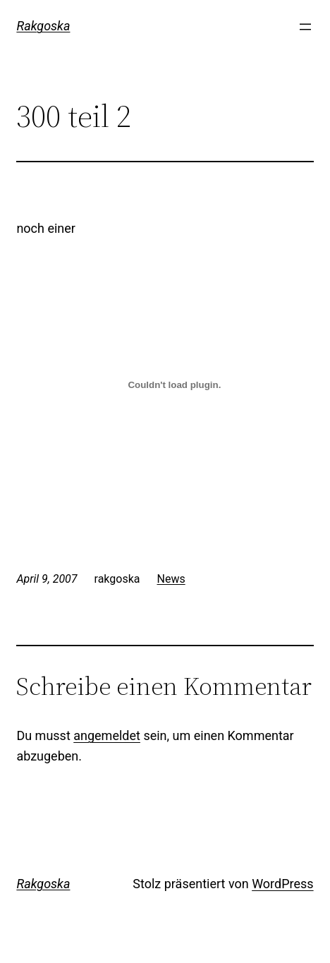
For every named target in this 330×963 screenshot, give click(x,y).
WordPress (282, 883)
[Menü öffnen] (305, 26)
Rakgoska (43, 25)
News (171, 579)
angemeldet (106, 735)
